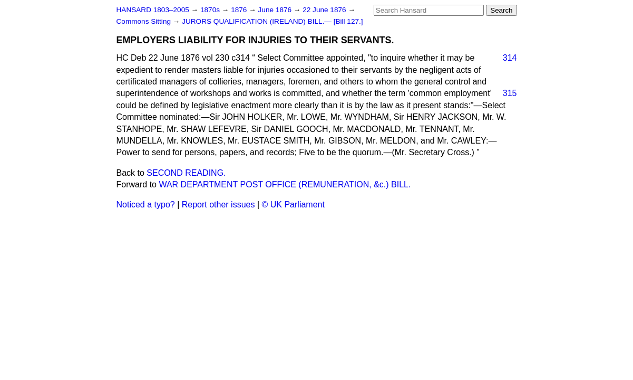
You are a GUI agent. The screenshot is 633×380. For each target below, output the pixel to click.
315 (510, 93)
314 (510, 57)
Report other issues (218, 204)
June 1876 (276, 10)
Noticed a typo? (145, 204)
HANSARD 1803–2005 (152, 10)
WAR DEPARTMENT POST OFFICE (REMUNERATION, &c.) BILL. (285, 184)
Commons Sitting (144, 21)
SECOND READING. (186, 172)
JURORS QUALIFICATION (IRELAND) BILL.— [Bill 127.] (272, 21)
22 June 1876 (325, 10)
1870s (211, 10)
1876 (240, 10)
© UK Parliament (293, 204)
